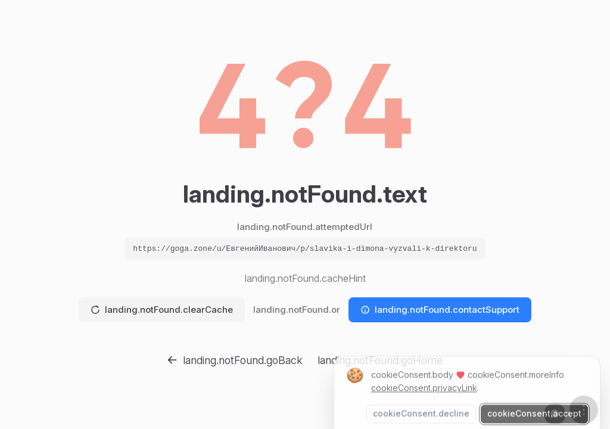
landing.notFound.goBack (235, 360)
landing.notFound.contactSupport (439, 309)
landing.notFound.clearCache (162, 309)
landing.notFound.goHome (380, 360)
